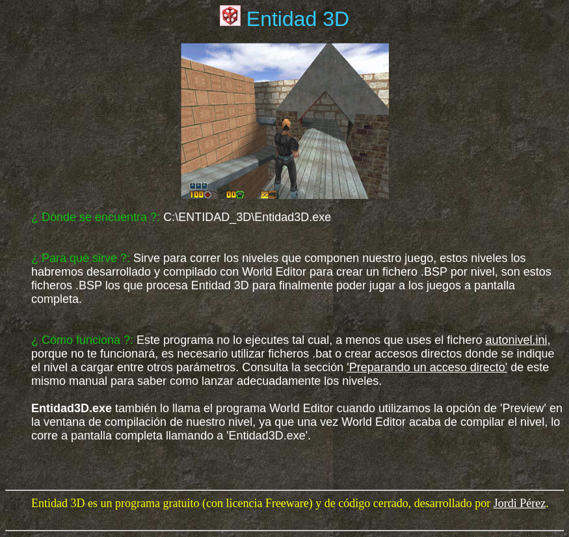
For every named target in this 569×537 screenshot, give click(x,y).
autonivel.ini (516, 340)
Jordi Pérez (520, 503)
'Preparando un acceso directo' (427, 367)
